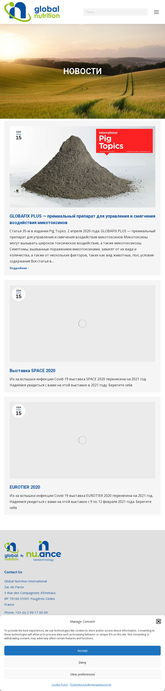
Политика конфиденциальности (90, 684)
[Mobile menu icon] (156, 12)
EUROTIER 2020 (25, 487)
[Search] (115, 12)
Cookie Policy (60, 684)
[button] (158, 621)
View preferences (82, 674)
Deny (82, 662)
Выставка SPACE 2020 (32, 370)
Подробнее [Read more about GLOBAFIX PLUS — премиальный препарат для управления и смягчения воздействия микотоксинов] (18, 268)
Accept (82, 650)
